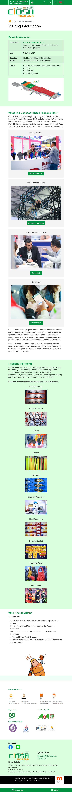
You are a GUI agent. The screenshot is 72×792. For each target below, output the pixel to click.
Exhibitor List (42, 758)
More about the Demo (36, 223)
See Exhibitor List (36, 173)
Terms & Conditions (36, 781)
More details (36, 273)
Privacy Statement (21, 781)
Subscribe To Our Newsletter (47, 756)
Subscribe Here (36, 323)
